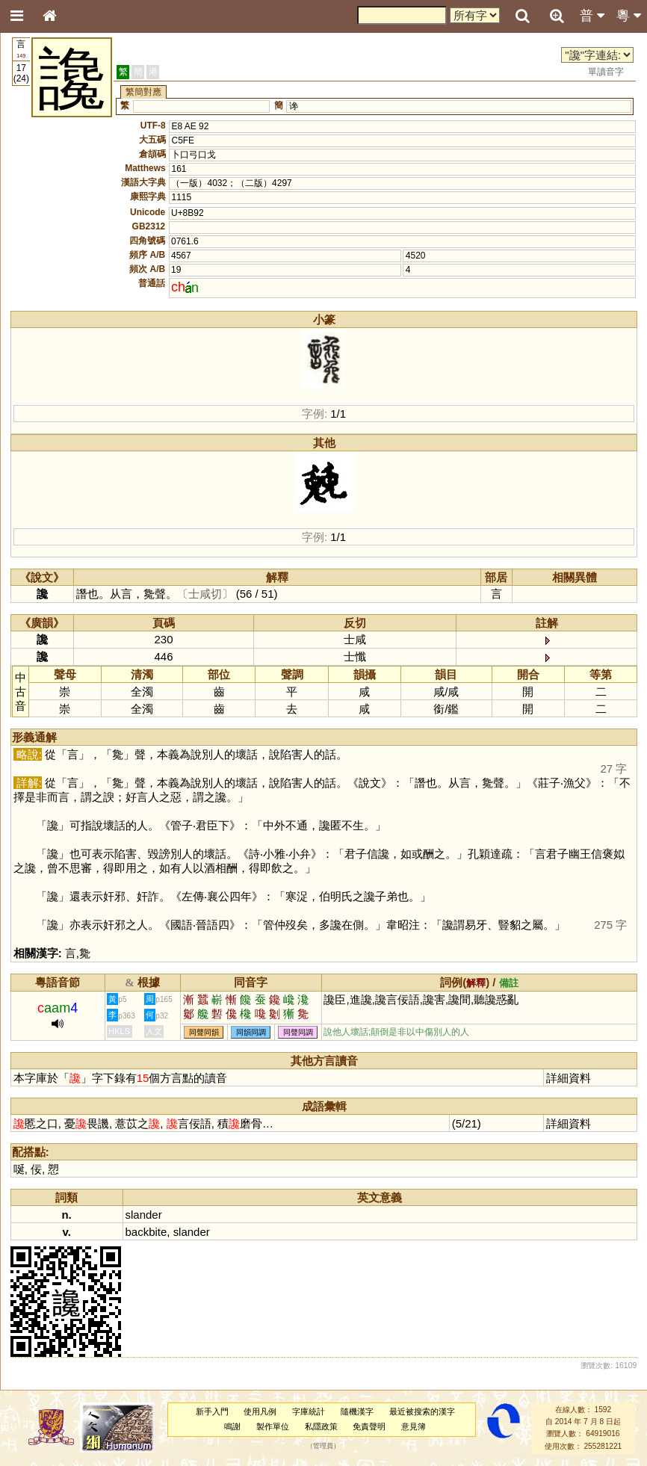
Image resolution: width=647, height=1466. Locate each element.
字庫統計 (308, 1411)
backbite (146, 1231)
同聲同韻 (204, 1032)
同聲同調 (298, 1032)
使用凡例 (260, 1411)
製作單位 (272, 1426)
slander (144, 1214)
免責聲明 (369, 1426)
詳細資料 (568, 1077)
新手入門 (212, 1411)
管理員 (323, 1446)
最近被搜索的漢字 (422, 1411)
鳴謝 (232, 1426)
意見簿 (413, 1426)
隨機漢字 (357, 1411)
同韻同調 (251, 1032)
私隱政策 (321, 1426)
